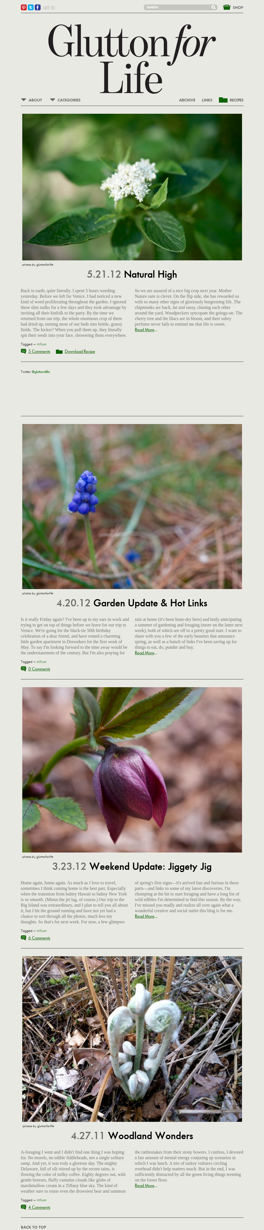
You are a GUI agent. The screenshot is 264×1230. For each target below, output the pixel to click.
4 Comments (39, 1207)
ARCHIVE (187, 100)
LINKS (207, 100)
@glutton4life (41, 372)
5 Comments (39, 351)
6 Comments (39, 938)
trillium (41, 344)
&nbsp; (230, 6)
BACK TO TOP (33, 1227)
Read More (144, 329)
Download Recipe (80, 351)
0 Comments (39, 669)
